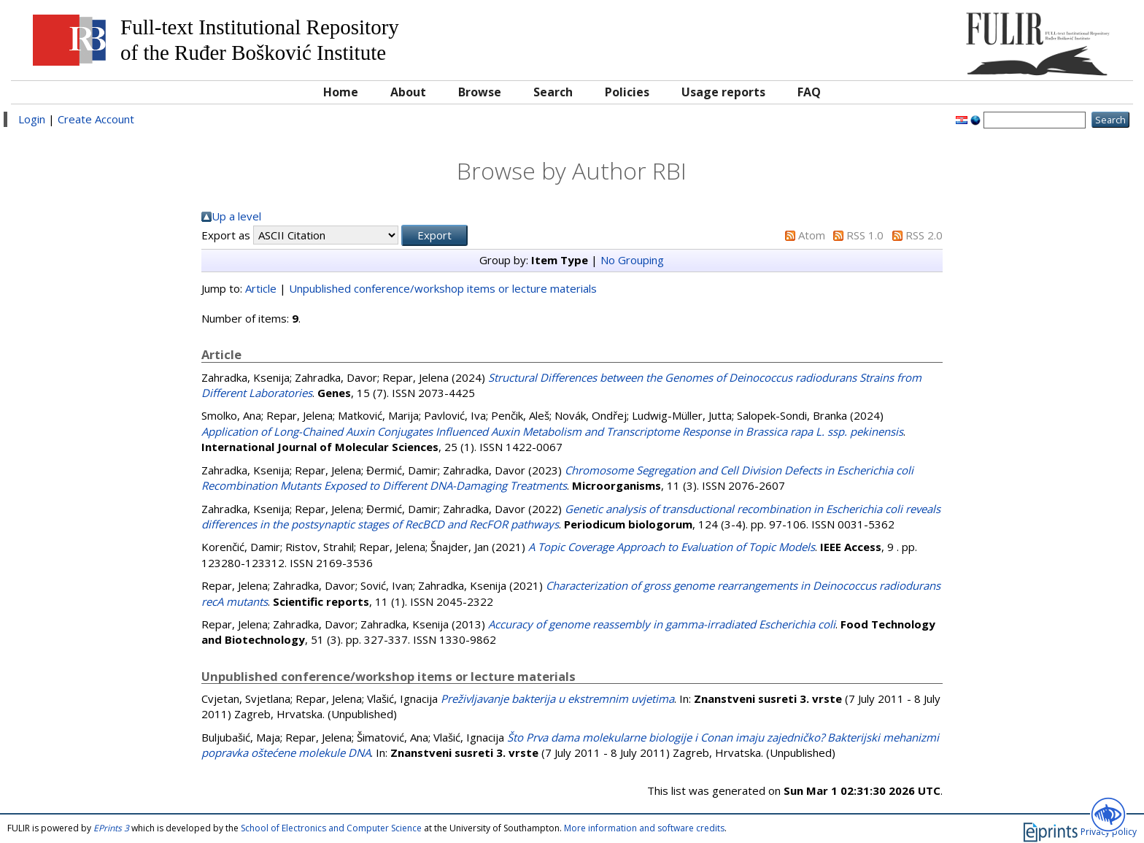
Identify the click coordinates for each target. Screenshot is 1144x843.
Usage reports (723, 92)
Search (553, 92)
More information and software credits (644, 828)
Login (31, 119)
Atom (811, 235)
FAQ (809, 92)
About (408, 92)
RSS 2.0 (924, 235)
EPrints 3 (111, 828)
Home (340, 92)
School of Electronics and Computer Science (331, 828)
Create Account (96, 119)
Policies (627, 92)
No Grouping (632, 260)
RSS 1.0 (865, 235)
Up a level (236, 216)
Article (261, 288)
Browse (479, 92)
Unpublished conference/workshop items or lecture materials (443, 288)
